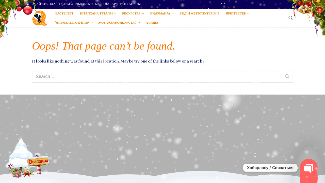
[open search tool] (290, 18)
